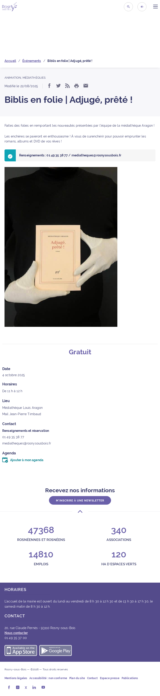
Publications (130, 678)
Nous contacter (16, 633)
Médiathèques (34, 77)
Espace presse (109, 678)
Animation (13, 77)
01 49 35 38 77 (13, 437)
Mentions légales (16, 678)
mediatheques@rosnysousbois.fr (26, 443)
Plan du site (77, 678)
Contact (92, 678)
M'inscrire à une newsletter (80, 500)
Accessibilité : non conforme (48, 678)
